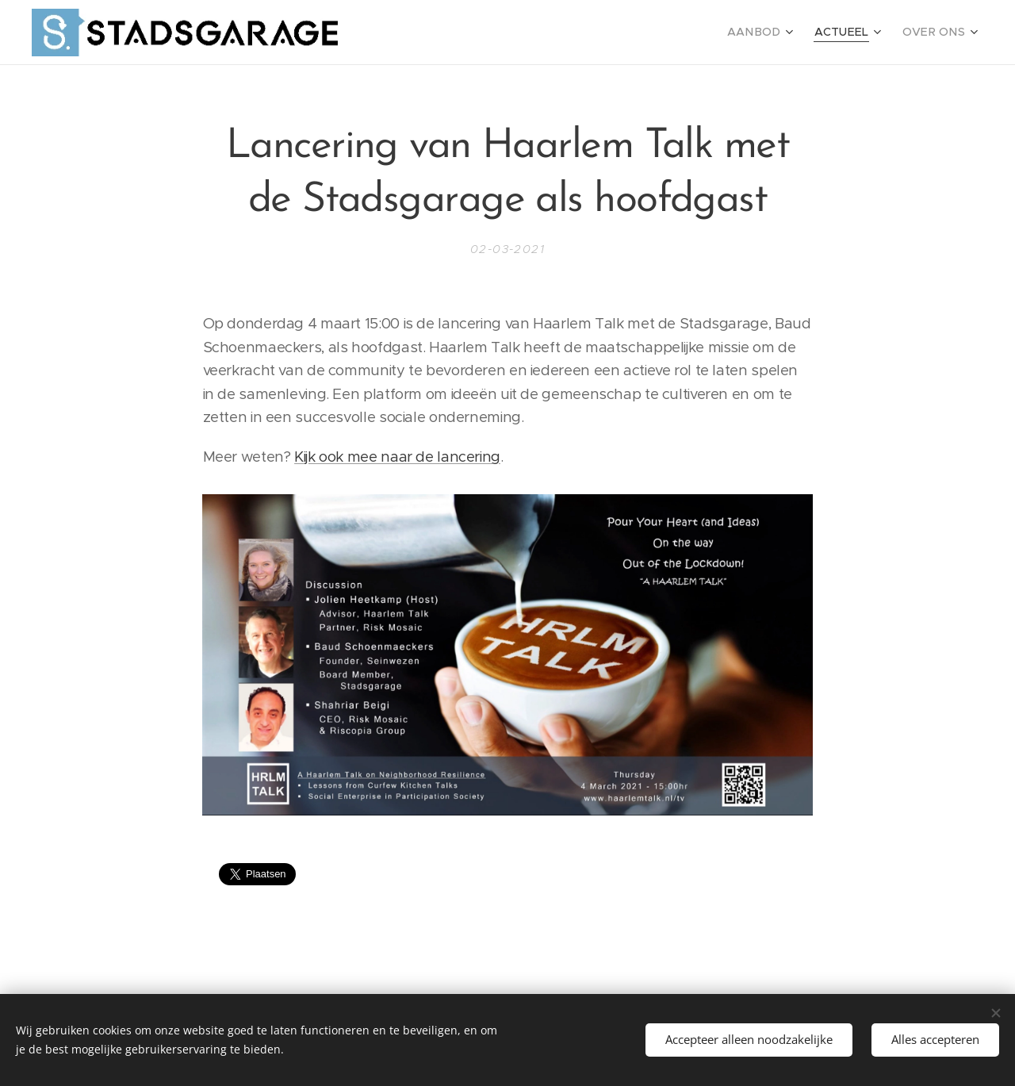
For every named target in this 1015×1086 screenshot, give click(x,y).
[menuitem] (775, 32)
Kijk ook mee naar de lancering (397, 456)
